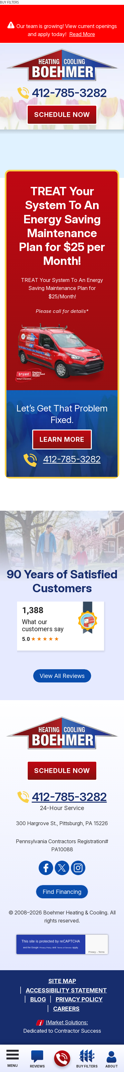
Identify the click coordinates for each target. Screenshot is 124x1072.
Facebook (46, 868)
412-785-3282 (69, 93)
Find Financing (62, 891)
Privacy (92, 952)
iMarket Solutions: (67, 1022)
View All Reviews (62, 675)
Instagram (78, 868)
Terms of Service (64, 948)
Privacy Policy (46, 948)
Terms (102, 952)
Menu (12, 1065)
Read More (82, 34)
